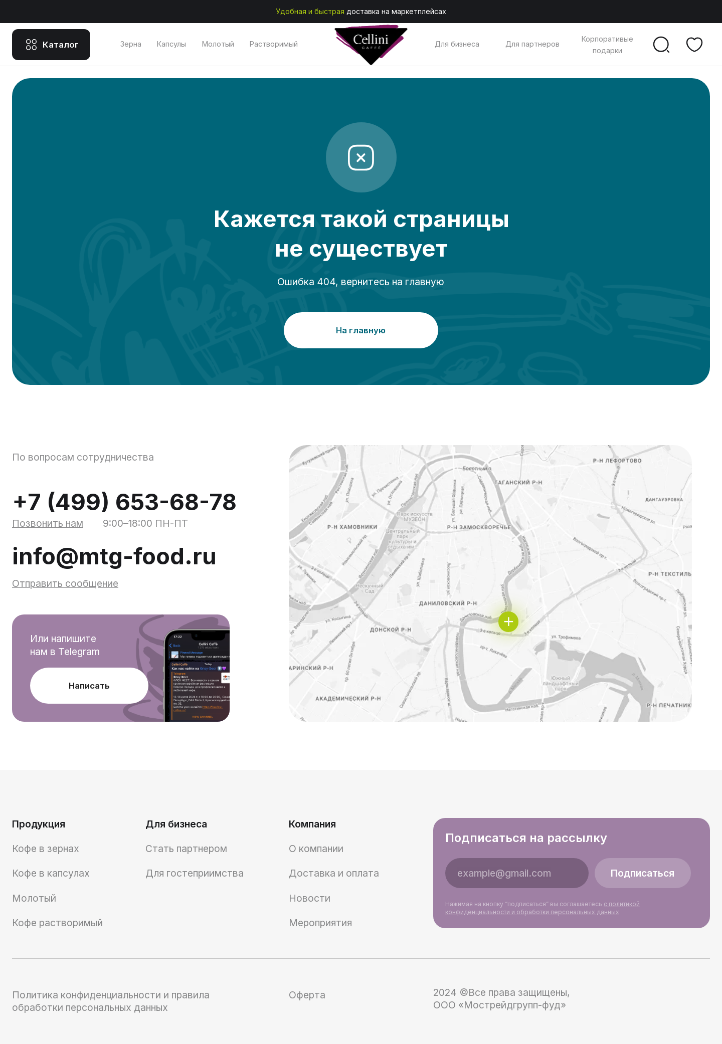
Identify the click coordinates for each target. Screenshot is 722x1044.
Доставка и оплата (334, 873)
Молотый (218, 44)
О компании (316, 849)
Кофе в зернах (45, 849)
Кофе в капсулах (51, 873)
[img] (490, 583)
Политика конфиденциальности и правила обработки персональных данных (111, 1001)
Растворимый (274, 44)
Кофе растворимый (57, 923)
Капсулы (171, 44)
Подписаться (642, 873)
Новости (309, 898)
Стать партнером (186, 849)
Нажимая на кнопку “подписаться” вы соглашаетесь (542, 908)
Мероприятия (320, 923)
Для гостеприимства (194, 873)
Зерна (130, 44)
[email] (517, 873)
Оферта (307, 995)
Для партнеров (532, 44)
